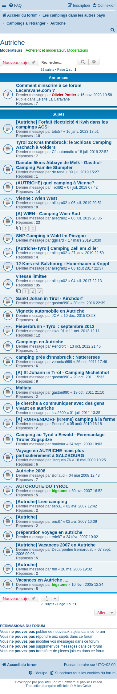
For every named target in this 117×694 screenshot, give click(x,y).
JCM (55, 315)
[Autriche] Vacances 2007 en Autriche (55, 544)
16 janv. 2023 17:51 (82, 131)
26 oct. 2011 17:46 (91, 362)
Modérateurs (77, 50)
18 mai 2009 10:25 (90, 460)
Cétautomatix (63, 152)
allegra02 (59, 203)
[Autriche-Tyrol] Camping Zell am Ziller (57, 248)
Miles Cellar (82, 686)
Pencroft (59, 346)
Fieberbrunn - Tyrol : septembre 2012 (55, 326)
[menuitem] (15, 6)
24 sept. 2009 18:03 (85, 444)
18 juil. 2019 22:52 (93, 152)
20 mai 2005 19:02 (76, 569)
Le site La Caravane (53, 99)
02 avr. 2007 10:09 (81, 521)
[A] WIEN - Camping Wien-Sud (48, 213)
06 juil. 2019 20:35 (86, 218)
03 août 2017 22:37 (87, 268)
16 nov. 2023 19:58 (96, 95)
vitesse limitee (31, 276)
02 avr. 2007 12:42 (81, 506)
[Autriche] (26, 517)
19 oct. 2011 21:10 (88, 392)
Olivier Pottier (64, 95)
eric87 (57, 521)
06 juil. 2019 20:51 (86, 203)
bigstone (59, 491)
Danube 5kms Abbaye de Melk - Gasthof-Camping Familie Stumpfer (59, 165)
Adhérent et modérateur (45, 50)
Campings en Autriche (39, 341)
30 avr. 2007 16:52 (86, 491)
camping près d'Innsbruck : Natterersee (58, 357)
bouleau (58, 444)
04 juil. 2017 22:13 (86, 281)
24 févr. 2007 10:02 (82, 537)
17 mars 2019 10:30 (84, 240)
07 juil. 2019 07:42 (82, 187)
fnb (54, 569)
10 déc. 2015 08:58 (80, 315)
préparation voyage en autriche (49, 532)
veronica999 (62, 362)
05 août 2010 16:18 (86, 424)
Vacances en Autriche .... (42, 580)
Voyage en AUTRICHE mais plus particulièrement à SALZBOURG (50, 453)
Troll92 (57, 187)
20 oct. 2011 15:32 (88, 377)
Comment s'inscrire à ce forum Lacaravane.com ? (48, 88)
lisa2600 (59, 413)
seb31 (57, 506)
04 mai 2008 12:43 (84, 475)
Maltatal (24, 387)
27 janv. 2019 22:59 (87, 253)
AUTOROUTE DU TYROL (42, 486)
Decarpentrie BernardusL (72, 549)
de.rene (58, 172)
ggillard (58, 240)
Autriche (12, 42)
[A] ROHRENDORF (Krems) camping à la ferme (65, 419)
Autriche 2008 (30, 470)
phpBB (43, 682)
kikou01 (58, 331)
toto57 (57, 131)
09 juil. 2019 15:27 (84, 172)
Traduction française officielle (47, 686)
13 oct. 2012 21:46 (85, 346)
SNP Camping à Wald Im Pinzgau (51, 235)
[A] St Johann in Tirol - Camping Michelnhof (62, 372)
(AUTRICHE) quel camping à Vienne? (55, 182)
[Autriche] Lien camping (41, 501)
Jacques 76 (61, 460)
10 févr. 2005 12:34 (87, 584)
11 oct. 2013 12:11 (84, 331)
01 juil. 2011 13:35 (85, 413)
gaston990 (60, 303)
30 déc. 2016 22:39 (89, 303)
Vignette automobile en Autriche (50, 311)
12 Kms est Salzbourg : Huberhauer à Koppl (62, 263)
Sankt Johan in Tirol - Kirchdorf (49, 298)
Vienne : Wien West (36, 198)
